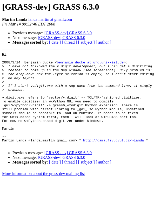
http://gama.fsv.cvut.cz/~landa (113, 158)
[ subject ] (86, 42)
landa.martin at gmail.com (50, 19)
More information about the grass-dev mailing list (43, 191)
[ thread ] (69, 42)
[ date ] (55, 42)
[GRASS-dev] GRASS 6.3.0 (68, 33)
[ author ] (103, 42)
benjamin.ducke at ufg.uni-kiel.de (90, 64)
